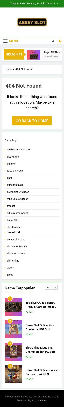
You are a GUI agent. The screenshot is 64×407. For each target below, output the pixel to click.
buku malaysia (15, 184)
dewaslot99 (13, 232)
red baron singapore (18, 149)
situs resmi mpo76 (17, 213)
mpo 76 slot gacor (17, 198)
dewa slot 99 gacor (18, 191)
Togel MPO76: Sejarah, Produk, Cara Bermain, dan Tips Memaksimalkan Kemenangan (30, 3)
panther (11, 163)
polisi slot (12, 220)
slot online (13, 260)
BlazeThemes (39, 400)
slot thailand (14, 227)
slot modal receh (16, 253)
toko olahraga (15, 170)
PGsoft (29, 311)
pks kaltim (13, 156)
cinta (10, 274)
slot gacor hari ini (17, 246)
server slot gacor (16, 239)
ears (9, 177)
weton (10, 267)
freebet (11, 205)
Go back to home (32, 121)
